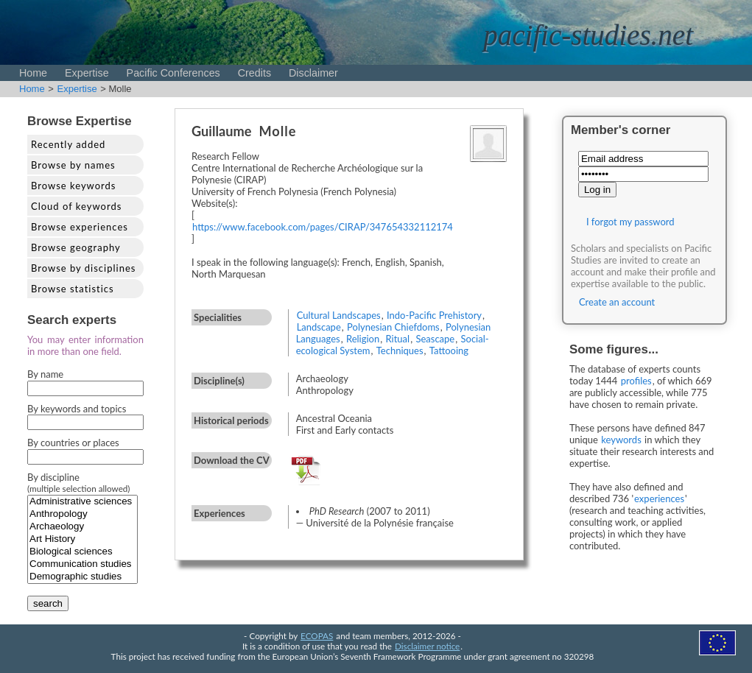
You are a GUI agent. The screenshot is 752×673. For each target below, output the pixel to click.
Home (33, 73)
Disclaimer (313, 73)
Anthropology (82, 514)
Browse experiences (79, 227)
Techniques (400, 350)
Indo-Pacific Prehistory (434, 315)
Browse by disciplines (83, 268)
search (48, 603)
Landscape (319, 327)
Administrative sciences (82, 502)
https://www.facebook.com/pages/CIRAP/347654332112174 (322, 227)
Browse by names (73, 165)
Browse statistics (72, 289)
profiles (636, 381)
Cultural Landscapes (339, 315)
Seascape (434, 339)
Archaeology (82, 527)
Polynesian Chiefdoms (393, 327)
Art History (82, 539)
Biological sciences (82, 552)
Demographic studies (82, 577)
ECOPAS (317, 635)
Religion (362, 339)
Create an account (617, 302)
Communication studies (82, 564)
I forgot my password (630, 222)
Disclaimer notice (427, 646)
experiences (659, 498)
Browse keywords (73, 185)
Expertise (87, 73)
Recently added (68, 144)
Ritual (398, 339)
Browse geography (76, 247)
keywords (621, 439)
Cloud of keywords (76, 206)
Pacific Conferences (173, 73)
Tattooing (448, 350)
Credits (254, 73)
